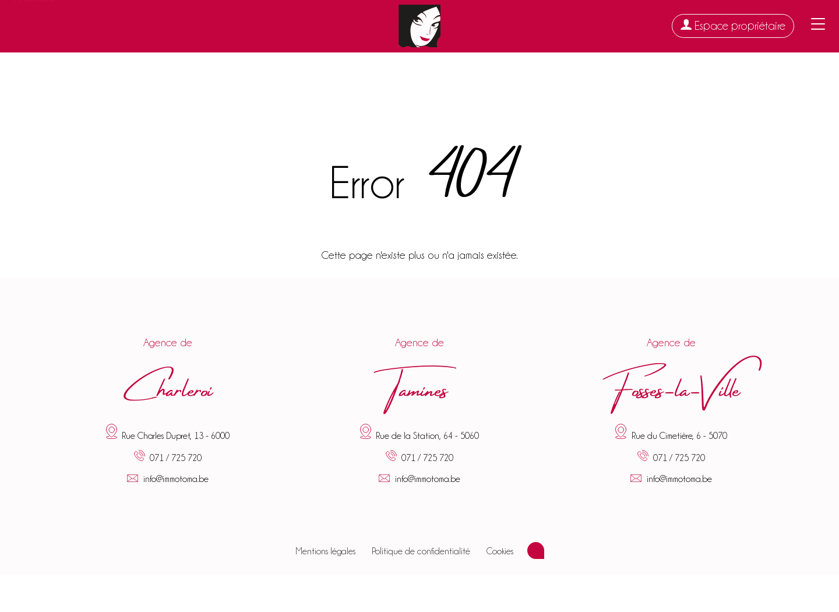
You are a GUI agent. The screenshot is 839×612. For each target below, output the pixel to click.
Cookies (500, 551)
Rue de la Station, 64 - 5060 (427, 436)
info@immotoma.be (176, 479)
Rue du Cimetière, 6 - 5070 (679, 436)
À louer (91, 24)
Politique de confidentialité (421, 551)
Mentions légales (325, 551)
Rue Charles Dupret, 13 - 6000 (176, 436)
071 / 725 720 (176, 458)
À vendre (34, 26)
